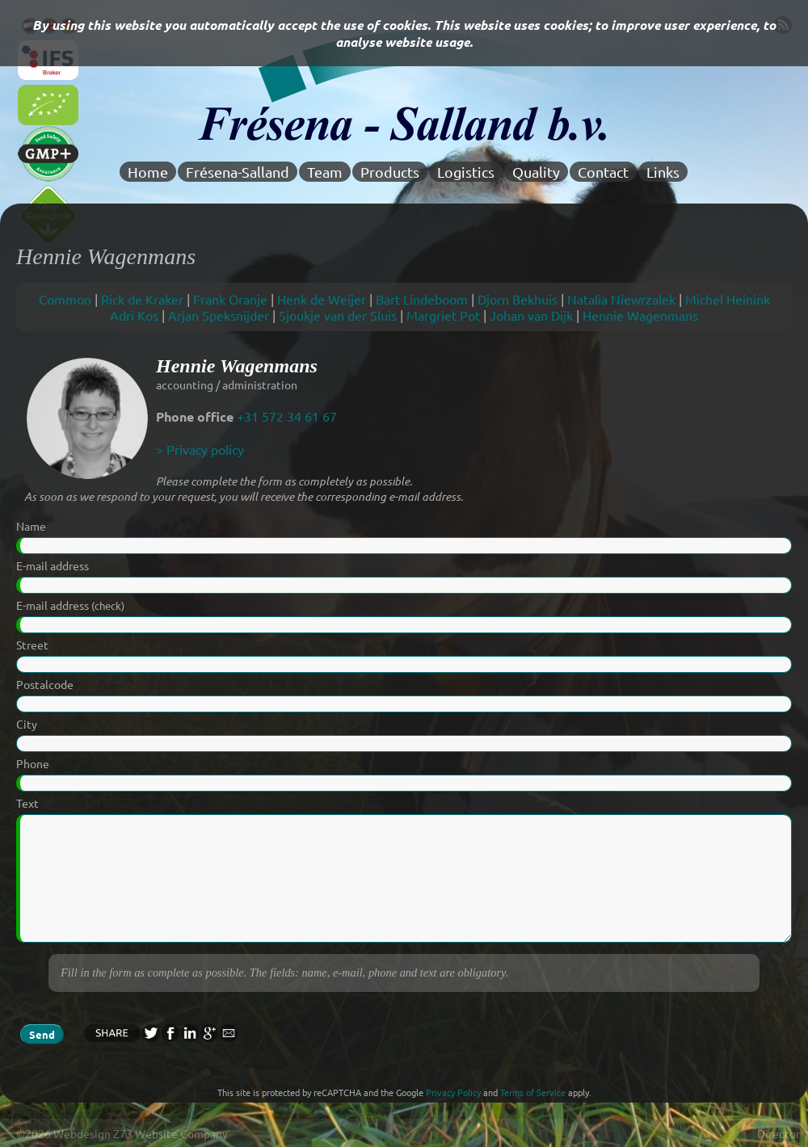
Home (148, 171)
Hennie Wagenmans (640, 315)
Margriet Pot (443, 315)
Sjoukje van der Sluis (338, 315)
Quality (536, 171)
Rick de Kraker (142, 299)
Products (389, 171)
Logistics (465, 171)
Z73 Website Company (170, 1133)
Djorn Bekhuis (518, 299)
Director (778, 1133)
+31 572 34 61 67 (287, 416)
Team (325, 171)
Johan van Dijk (531, 315)
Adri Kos (134, 315)
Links (663, 171)
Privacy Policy (453, 1092)
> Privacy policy (200, 449)
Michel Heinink (727, 299)
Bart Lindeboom (422, 299)
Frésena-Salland (237, 171)
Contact (603, 171)
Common (65, 299)
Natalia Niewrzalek (621, 299)
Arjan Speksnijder (218, 315)
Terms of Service (533, 1092)
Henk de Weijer (321, 299)
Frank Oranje (230, 299)
